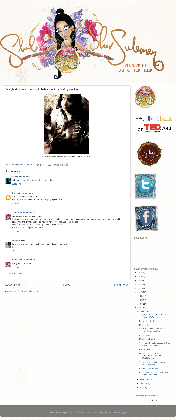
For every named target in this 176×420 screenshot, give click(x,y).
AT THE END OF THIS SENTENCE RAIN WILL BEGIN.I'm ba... (151, 355)
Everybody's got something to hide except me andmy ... (154, 373)
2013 (139, 280)
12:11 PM (16, 184)
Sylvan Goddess (20, 176)
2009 (139, 296)
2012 (139, 284)
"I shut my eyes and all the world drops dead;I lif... (153, 363)
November (145, 379)
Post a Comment (16, 273)
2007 (139, 304)
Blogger (122, 412)
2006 (139, 308)
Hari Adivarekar (19, 193)
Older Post (121, 285)
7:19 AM (16, 251)
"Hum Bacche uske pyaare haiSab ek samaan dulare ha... (154, 344)
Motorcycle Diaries (147, 321)
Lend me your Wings (148, 368)
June (142, 387)
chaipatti (16, 240)
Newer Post (12, 285)
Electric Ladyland (147, 339)
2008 (139, 300)
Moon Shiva (144, 335)
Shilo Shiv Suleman (21, 212)
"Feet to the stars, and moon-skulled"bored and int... (152, 330)
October (144, 383)
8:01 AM (16, 203)
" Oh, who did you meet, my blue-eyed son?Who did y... (154, 316)
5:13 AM (16, 267)
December (145, 311)
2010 (139, 292)
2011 (139, 288)
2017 (139, 272)
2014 (139, 276)
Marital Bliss (144, 349)
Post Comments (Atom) (28, 291)
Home (67, 285)
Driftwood (143, 325)
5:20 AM (16, 231)
